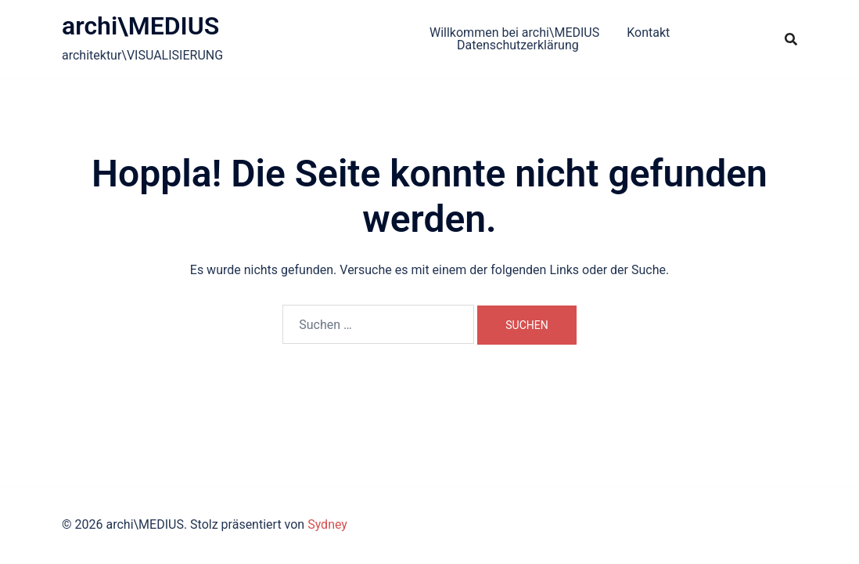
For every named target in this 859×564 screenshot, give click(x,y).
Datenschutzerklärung (518, 45)
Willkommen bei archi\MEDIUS (514, 32)
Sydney (327, 524)
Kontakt (648, 32)
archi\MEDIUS (140, 26)
